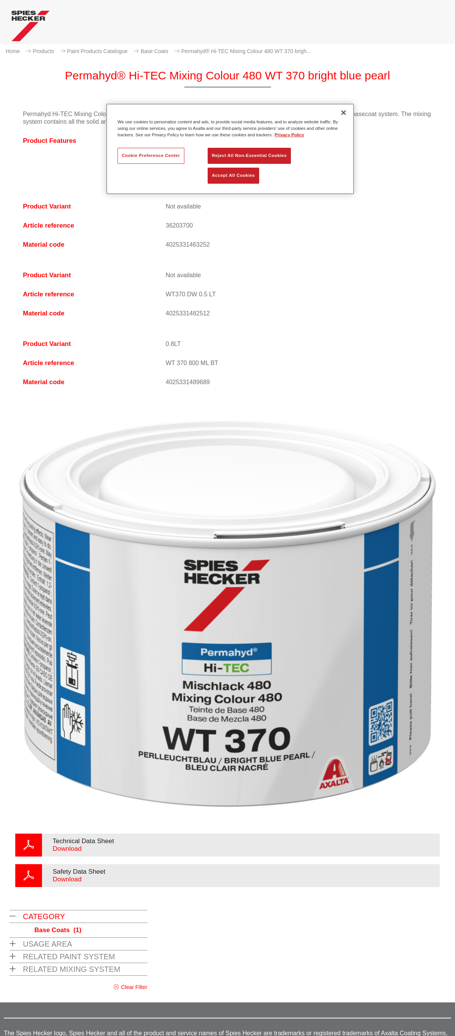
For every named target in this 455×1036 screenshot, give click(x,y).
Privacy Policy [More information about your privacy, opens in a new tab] (289, 135)
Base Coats (154, 51)
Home (13, 51)
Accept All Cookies (233, 175)
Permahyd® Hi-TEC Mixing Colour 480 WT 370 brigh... (246, 51)
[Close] (343, 112)
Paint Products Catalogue (97, 51)
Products (43, 51)
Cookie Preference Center (151, 155)
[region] (230, 148)
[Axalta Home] (30, 28)
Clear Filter (134, 987)
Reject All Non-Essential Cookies (249, 155)
